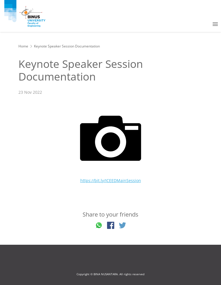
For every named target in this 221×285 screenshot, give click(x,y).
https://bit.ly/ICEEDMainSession (110, 180)
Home (23, 46)
